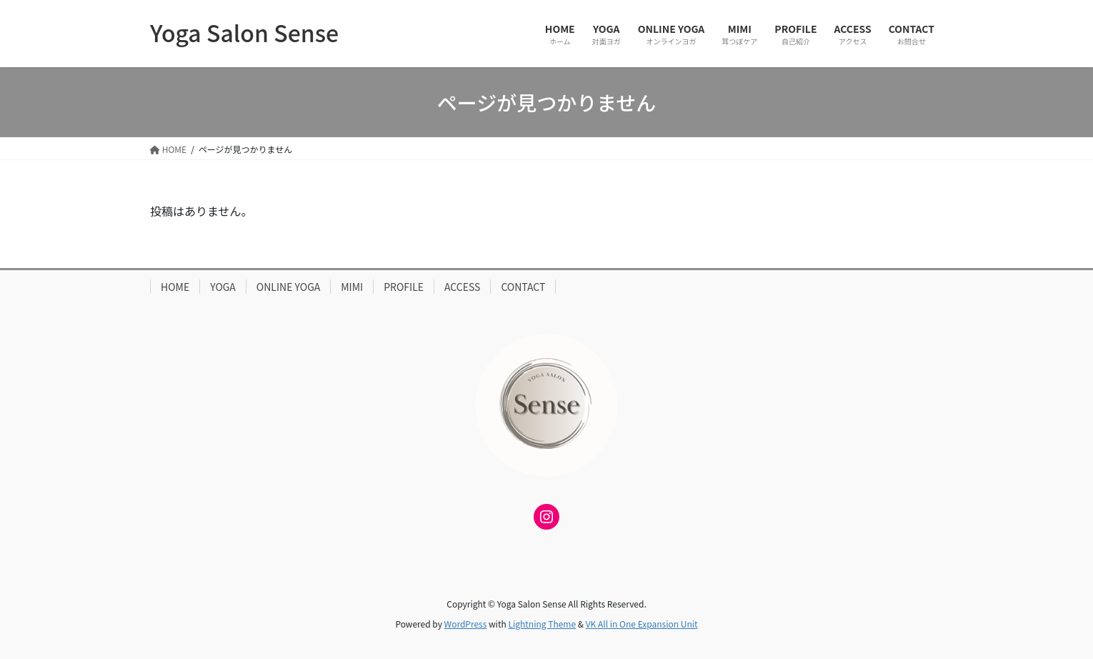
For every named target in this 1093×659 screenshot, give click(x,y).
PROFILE (404, 286)
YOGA (223, 286)
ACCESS (462, 286)
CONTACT (523, 286)
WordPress (465, 624)
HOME (175, 286)
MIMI (352, 286)
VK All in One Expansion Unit (642, 624)
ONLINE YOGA (288, 286)
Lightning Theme (542, 624)
